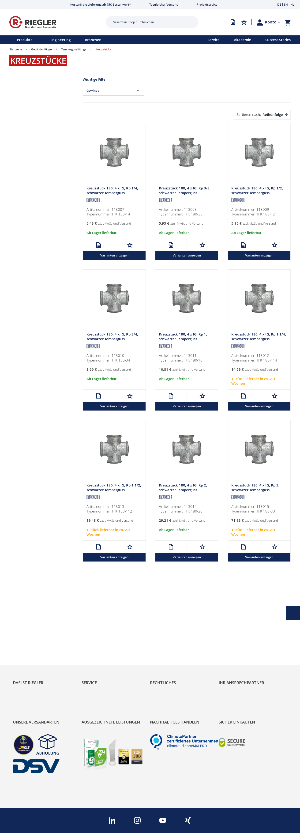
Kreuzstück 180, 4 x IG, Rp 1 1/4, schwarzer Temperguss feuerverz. (258, 339)
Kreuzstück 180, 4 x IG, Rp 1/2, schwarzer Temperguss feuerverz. (257, 193)
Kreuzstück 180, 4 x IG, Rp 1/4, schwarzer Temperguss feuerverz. (112, 193)
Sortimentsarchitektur (33, 650)
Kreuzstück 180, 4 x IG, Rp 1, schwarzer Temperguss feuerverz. (183, 339)
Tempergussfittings (73, 49)
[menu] (97, 39)
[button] (272, 22)
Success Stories (278, 39)
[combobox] (148, 22)
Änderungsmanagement (104, 650)
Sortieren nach (248, 114)
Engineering (60, 39)
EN (286, 4)
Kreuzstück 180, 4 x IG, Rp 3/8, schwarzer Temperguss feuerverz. (184, 193)
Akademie (242, 39)
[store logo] (55, 22)
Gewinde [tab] (92, 90)
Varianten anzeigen (114, 255)
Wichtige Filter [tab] (95, 79)
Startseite (15, 49)
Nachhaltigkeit (26, 634)
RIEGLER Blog (25, 626)
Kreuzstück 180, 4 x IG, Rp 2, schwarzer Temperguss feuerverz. (183, 490)
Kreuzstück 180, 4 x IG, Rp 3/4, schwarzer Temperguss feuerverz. (112, 339)
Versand (125, 224)
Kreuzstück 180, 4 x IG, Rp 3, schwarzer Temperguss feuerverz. (255, 490)
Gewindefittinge (41, 49)
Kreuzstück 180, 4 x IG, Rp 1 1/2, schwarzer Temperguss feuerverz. (113, 490)
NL (292, 4)
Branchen (93, 39)
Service (214, 39)
